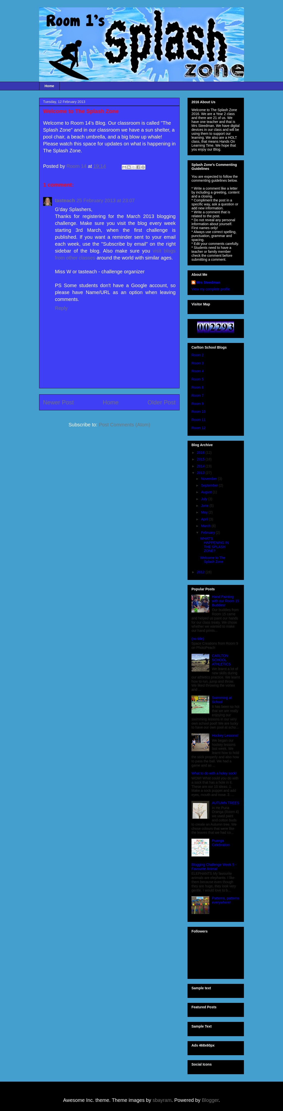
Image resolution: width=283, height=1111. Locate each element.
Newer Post (58, 402)
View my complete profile (210, 289)
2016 (201, 453)
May (204, 512)
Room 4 (197, 371)
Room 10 (198, 412)
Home (49, 86)
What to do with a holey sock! (213, 773)
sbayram (162, 1100)
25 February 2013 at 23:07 (105, 200)
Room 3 (197, 363)
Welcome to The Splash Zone (212, 560)
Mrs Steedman (208, 282)
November (209, 479)
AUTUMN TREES (225, 803)
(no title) (197, 639)
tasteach (65, 200)
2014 (201, 466)
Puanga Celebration (221, 843)
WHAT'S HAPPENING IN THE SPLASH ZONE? (214, 544)
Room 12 (198, 428)
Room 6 (197, 387)
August (206, 492)
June (205, 506)
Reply (61, 308)
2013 (201, 473)
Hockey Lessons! (225, 735)
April (205, 519)
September (210, 485)
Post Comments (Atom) (124, 424)
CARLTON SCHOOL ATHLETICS (221, 660)
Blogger (210, 1100)
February (208, 533)
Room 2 (197, 355)
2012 (201, 572)
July (204, 499)
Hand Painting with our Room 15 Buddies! (225, 601)
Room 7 (197, 395)
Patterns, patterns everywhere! (225, 900)
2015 (201, 459)
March (206, 526)
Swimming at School (222, 700)
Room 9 (197, 404)
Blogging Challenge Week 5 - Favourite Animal (213, 867)
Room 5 (197, 379)
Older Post (162, 402)
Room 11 (198, 420)
